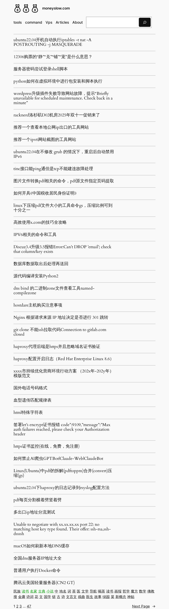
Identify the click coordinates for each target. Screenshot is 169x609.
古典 (41, 591)
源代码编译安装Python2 (36, 276)
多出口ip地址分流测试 (34, 512)
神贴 (130, 597)
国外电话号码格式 (30, 388)
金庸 (21, 597)
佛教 (150, 591)
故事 (97, 597)
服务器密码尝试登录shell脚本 (41, 69)
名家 (33, 591)
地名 (62, 591)
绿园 (106, 597)
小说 (50, 591)
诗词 (30, 597)
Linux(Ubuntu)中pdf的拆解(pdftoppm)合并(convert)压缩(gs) (63, 473)
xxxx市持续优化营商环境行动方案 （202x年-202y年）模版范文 (64, 373)
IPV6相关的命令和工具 (35, 234)
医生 (89, 597)
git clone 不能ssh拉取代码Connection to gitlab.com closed (60, 332)
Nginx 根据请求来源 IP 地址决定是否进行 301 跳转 (61, 317)
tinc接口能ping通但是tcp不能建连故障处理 (53, 168)
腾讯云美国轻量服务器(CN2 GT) (44, 582)
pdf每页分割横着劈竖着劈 (38, 500)
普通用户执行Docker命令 (37, 570)
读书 (25, 591)
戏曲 (81, 597)
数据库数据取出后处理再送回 (41, 264)
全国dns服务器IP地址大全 (38, 558)
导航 (93, 591)
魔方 (134, 591)
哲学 (126, 591)
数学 (142, 591)
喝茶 (101, 591)
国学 (47, 597)
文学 (85, 591)
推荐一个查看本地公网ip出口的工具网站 (51, 127)
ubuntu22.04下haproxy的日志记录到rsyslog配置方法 (62, 487)
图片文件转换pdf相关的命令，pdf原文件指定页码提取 (64, 181)
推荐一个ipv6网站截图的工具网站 (45, 139)
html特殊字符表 (28, 412)
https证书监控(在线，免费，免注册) (47, 446)
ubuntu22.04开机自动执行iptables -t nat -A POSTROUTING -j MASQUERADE (52, 42)
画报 (118, 591)
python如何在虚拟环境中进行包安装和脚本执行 (58, 81)
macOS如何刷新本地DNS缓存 (41, 546)
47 (29, 606)
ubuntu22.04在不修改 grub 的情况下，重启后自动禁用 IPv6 (64, 154)
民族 (17, 591)
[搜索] (145, 22)
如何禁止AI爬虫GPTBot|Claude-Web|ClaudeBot (58, 458)
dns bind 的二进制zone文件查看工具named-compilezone (54, 290)
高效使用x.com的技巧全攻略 (40, 222)
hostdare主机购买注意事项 (38, 305)
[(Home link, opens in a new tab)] (26, 8)
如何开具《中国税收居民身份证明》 (45, 193)
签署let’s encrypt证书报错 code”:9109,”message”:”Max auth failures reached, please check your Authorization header (62, 429)
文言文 (71, 597)
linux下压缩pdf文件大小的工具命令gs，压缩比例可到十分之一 (63, 208)
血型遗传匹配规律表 (32, 400)
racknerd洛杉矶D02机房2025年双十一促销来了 (57, 115)
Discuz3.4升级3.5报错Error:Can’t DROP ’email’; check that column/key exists (62, 249)
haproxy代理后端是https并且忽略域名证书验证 (57, 346)
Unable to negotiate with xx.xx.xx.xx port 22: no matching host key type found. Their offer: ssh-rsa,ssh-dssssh (62, 529)
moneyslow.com (56, 8)
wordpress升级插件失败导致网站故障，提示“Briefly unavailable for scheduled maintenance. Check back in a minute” (63, 98)
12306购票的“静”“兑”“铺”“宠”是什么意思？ (53, 56)
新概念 (120, 597)
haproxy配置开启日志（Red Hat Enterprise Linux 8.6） (64, 359)
